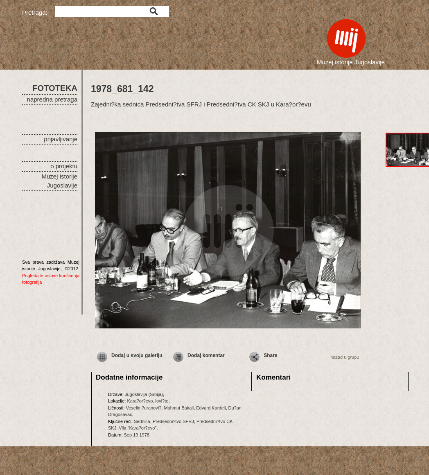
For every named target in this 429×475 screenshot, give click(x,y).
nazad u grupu (344, 357)
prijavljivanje (60, 139)
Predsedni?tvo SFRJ (173, 421)
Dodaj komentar (206, 355)
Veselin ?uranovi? (143, 407)
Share (270, 355)
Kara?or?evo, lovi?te (147, 400)
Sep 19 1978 (136, 434)
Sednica (142, 421)
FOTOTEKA (54, 88)
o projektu (63, 166)
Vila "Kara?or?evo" (137, 427)
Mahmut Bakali (179, 407)
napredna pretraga (52, 99)
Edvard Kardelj (211, 407)
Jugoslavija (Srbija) (144, 394)
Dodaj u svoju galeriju (137, 355)
